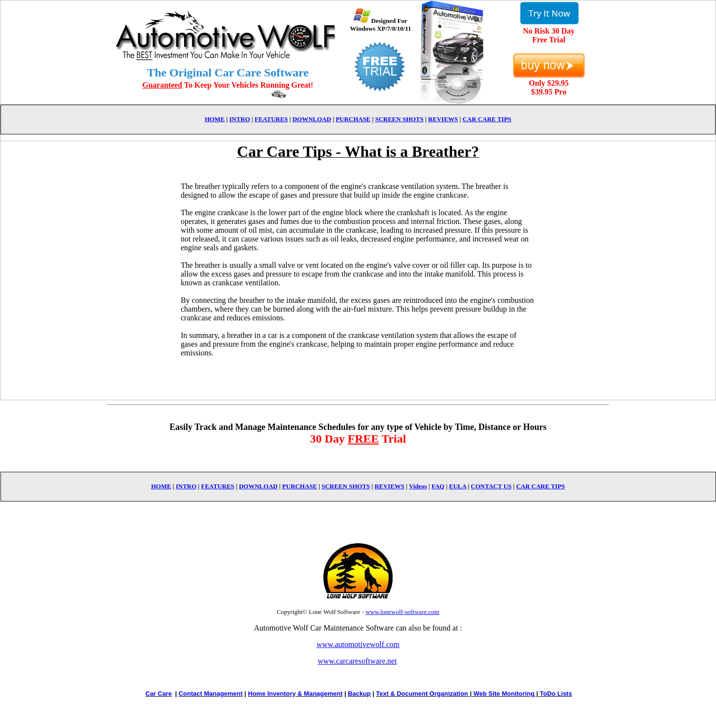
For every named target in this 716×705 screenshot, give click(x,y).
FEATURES (271, 119)
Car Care (159, 693)
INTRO (239, 119)
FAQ (438, 486)
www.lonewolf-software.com (402, 611)
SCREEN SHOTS (399, 119)
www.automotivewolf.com (358, 644)
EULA (457, 486)
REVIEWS (443, 119)
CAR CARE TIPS (487, 119)
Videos (418, 486)
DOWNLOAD (311, 119)
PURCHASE (353, 119)
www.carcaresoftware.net (357, 661)
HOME (215, 119)
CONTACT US (491, 486)
